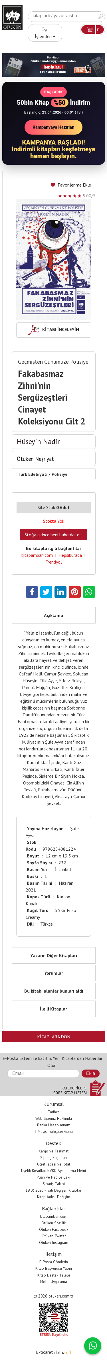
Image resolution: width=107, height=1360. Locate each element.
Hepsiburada (70, 555)
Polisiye (60, 474)
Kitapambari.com (37, 555)
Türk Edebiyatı (32, 474)
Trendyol (53, 562)
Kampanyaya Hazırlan (53, 127)
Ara (100, 17)
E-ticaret (44, 1352)
